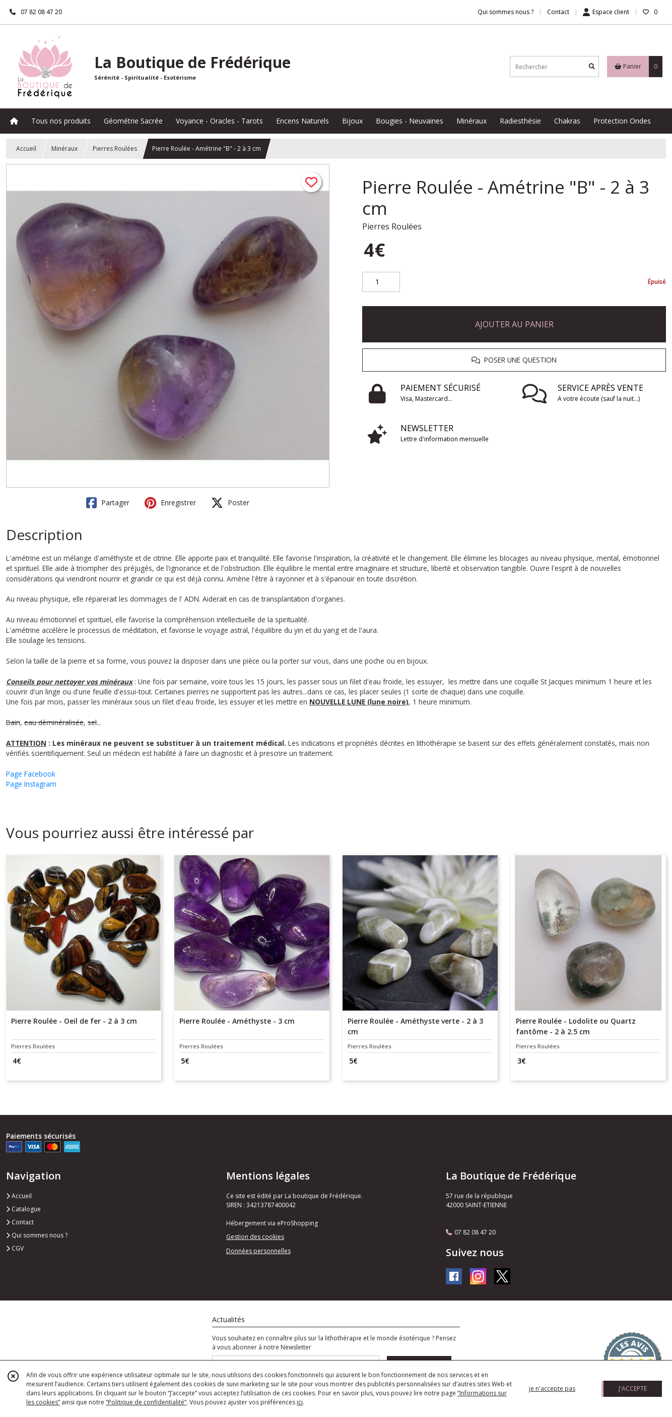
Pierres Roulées (115, 148)
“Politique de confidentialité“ (146, 1402)
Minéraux (64, 148)
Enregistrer (170, 503)
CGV (15, 1248)
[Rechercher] (591, 67)
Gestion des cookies (255, 1236)
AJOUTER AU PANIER (514, 324)
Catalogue (23, 1209)
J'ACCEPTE (633, 1388)
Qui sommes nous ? (37, 1235)
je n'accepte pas (552, 1388)
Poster (230, 503)
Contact (558, 12)
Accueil (26, 148)
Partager (107, 503)
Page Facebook (30, 774)
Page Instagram (31, 784)
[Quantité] (381, 282)
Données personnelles (258, 1251)
